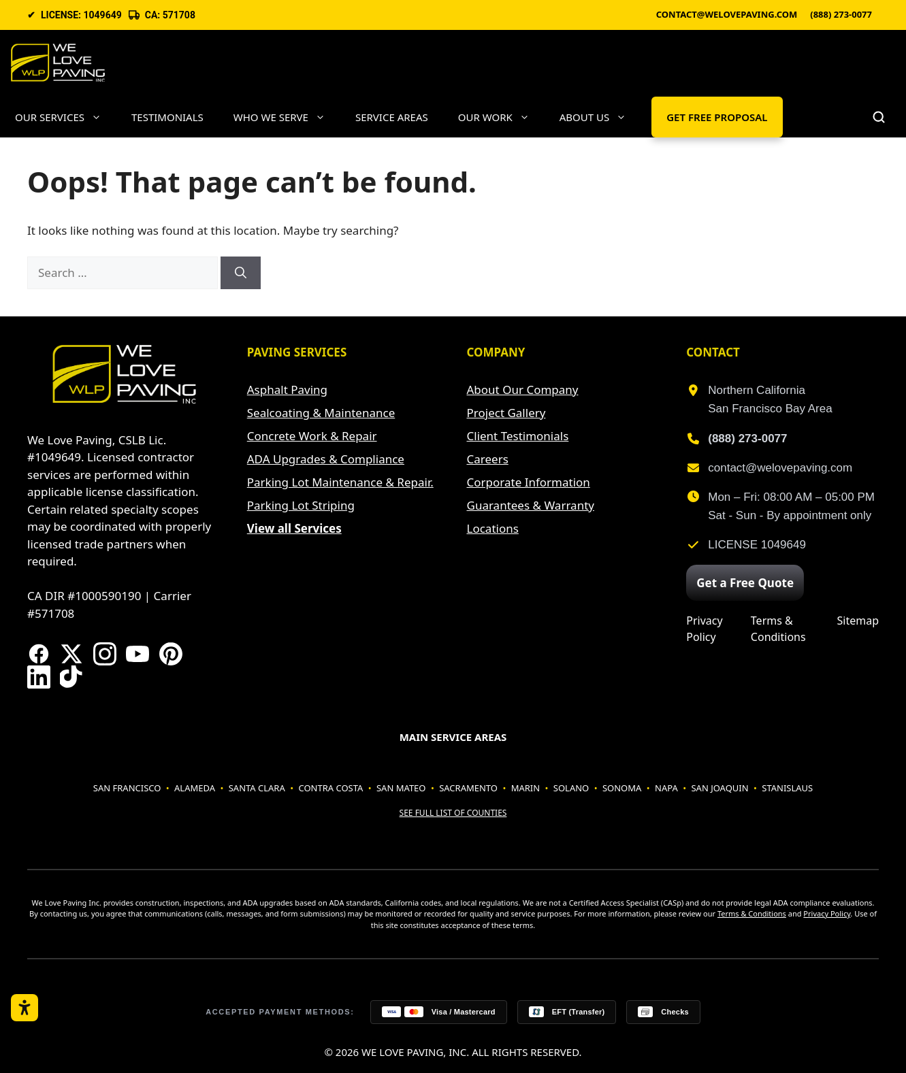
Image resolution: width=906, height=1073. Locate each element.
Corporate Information (528, 482)
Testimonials (167, 117)
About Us (600, 117)
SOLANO (571, 788)
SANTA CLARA (257, 788)
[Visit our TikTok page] (71, 677)
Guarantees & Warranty (530, 505)
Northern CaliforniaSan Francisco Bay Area (770, 399)
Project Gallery (506, 412)
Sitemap (858, 620)
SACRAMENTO (468, 788)
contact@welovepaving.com (727, 15)
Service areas (391, 117)
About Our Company (523, 389)
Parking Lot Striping (301, 505)
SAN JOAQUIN (719, 788)
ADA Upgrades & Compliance (325, 459)
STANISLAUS (787, 788)
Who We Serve (286, 117)
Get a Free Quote (745, 583)
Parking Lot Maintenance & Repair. (340, 482)
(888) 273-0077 (841, 15)
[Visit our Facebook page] (38, 653)
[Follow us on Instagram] (104, 653)
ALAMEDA (194, 788)
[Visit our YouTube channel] (137, 653)
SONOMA (621, 788)
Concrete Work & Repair (312, 436)
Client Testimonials (518, 436)
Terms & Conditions (778, 628)
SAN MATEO (401, 788)
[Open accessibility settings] (24, 1007)
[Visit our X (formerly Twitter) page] (71, 653)
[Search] (241, 273)
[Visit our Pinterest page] (170, 653)
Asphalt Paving (287, 389)
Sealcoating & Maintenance (321, 412)
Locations (493, 528)
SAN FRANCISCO (127, 788)
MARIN (525, 788)
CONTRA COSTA (330, 788)
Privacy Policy (704, 628)
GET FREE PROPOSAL (716, 117)
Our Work (501, 117)
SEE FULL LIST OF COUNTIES (453, 813)
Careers (487, 459)
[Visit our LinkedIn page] (38, 677)
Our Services (65, 117)
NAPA (666, 788)
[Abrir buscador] (878, 117)
